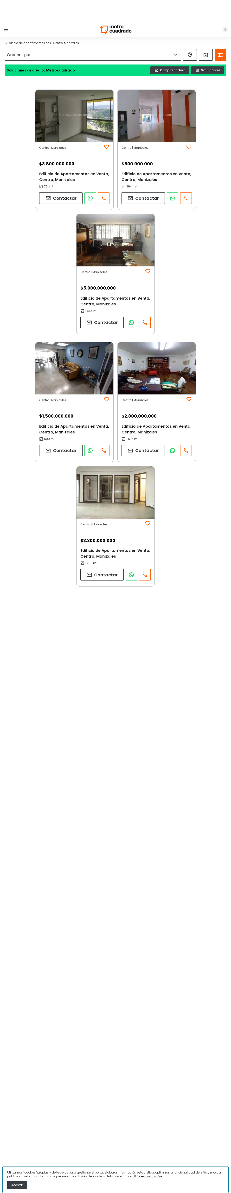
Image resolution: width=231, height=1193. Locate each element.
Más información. (148, 1176)
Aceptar (17, 1185)
